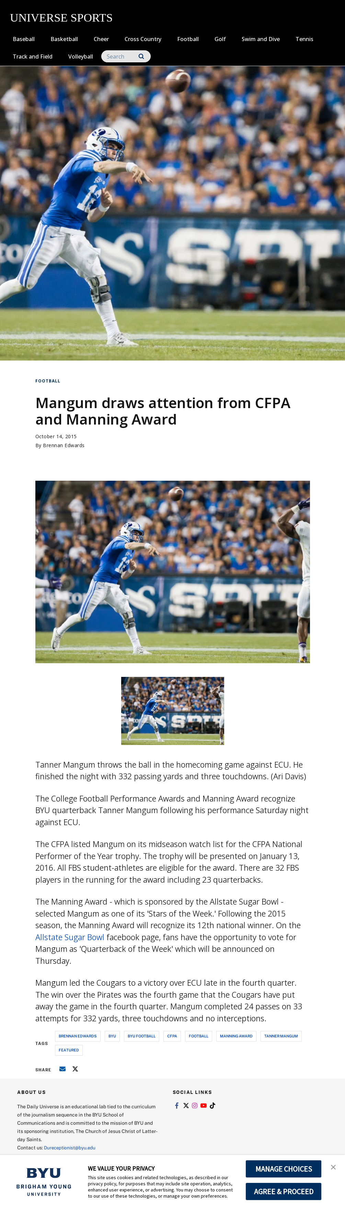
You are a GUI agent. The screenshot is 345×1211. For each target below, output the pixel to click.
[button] (334, 1167)
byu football (142, 1036)
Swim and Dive (261, 39)
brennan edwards (78, 1036)
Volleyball (80, 56)
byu (112, 1036)
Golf (220, 39)
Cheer (101, 39)
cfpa (172, 1036)
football (198, 1036)
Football (188, 39)
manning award (236, 1036)
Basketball (64, 39)
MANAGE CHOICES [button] (283, 1169)
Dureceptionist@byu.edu (71, 1147)
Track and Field (33, 56)
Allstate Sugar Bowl (69, 937)
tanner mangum (281, 1036)
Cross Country (143, 39)
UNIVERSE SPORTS (61, 17)
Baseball (24, 39)
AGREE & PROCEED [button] (283, 1191)
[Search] (126, 56)
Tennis (304, 39)
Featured (69, 1050)
